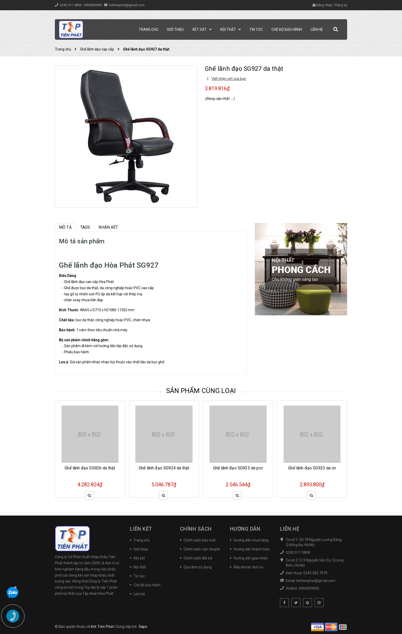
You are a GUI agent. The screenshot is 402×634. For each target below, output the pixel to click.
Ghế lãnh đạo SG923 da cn (312, 468)
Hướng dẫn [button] (245, 529)
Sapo (143, 627)
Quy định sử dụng (198, 567)
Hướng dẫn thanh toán (252, 549)
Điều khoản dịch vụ (248, 567)
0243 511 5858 (71, 5)
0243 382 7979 (315, 573)
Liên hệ (139, 594)
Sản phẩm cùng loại (201, 391)
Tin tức (139, 576)
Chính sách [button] (196, 529)
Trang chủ (142, 540)
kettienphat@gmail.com (127, 5)
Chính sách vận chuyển (202, 549)
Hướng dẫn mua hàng (251, 540)
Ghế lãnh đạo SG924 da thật (164, 468)
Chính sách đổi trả (198, 558)
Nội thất (140, 567)
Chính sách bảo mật (200, 540)
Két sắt (139, 558)
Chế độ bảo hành (147, 585)
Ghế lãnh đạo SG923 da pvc (238, 468)
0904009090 (93, 5)
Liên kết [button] (141, 529)
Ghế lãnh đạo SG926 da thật (90, 468)
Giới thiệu (141, 549)
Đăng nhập (324, 5)
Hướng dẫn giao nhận (251, 558)
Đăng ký (341, 5)
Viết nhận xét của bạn (229, 79)
